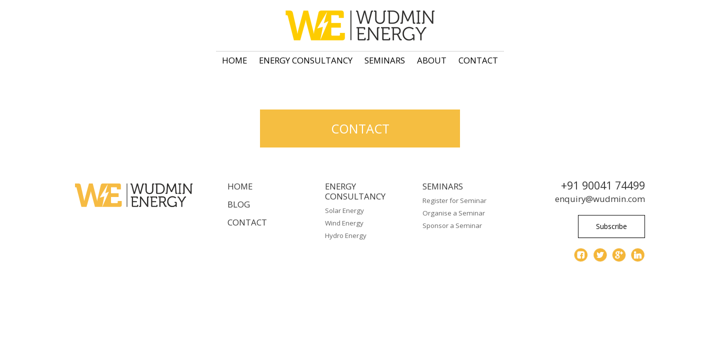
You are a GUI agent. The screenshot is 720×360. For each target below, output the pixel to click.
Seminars (384, 60)
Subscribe (611, 226)
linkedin (638, 255)
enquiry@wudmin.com (600, 198)
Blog (239, 204)
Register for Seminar (454, 200)
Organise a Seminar (453, 213)
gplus (619, 255)
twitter (600, 255)
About (431, 60)
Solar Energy (344, 210)
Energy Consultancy (305, 60)
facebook (581, 255)
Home (234, 60)
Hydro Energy (345, 235)
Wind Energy (344, 223)
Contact (478, 60)
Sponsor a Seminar (452, 225)
